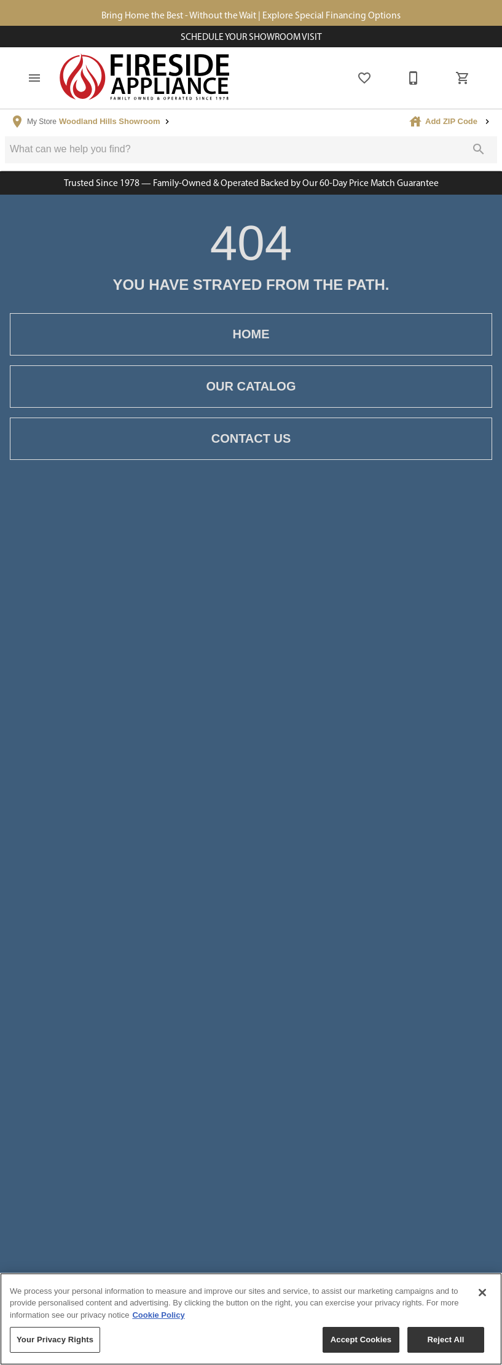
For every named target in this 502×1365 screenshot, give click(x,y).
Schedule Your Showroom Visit (251, 36)
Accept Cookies (361, 1339)
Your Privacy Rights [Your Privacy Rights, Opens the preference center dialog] (55, 1339)
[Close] (482, 1292)
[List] (364, 78)
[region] (251, 1319)
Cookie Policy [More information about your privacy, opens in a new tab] (158, 1315)
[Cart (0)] (462, 78)
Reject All (445, 1339)
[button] (34, 78)
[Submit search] (478, 149)
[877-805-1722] (413, 78)
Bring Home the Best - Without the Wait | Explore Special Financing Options (251, 15)
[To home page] (145, 78)
